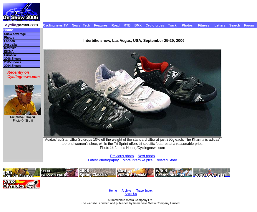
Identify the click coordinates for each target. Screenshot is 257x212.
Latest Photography (103, 160)
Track (172, 25)
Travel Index (144, 190)
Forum (249, 25)
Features (101, 25)
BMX (138, 25)
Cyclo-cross (155, 25)
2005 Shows (12, 62)
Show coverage (15, 34)
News (76, 25)
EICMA (9, 51)
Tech (86, 25)
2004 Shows (12, 65)
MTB (127, 25)
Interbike (10, 48)
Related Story (166, 160)
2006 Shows (12, 58)
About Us (131, 194)
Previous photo (122, 156)
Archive (126, 190)
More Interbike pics (137, 160)
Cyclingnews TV (55, 25)
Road (116, 25)
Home (8, 30)
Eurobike (10, 55)
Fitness (203, 25)
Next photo (146, 156)
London (9, 41)
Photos (187, 25)
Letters (220, 25)
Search (234, 25)
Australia (10, 44)
